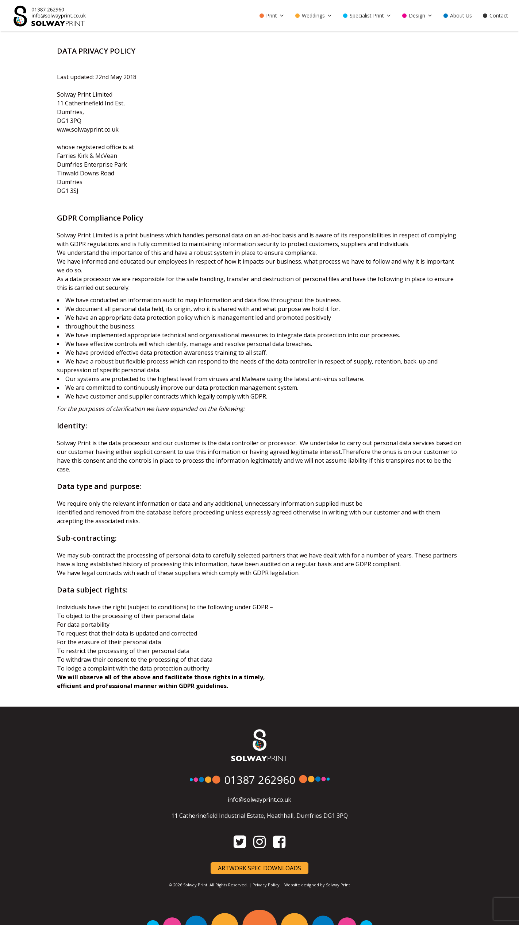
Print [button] (275, 15)
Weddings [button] (317, 15)
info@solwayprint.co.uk (259, 800)
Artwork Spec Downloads (259, 868)
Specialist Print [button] (370, 15)
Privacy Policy (266, 884)
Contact (498, 15)
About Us (461, 15)
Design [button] (420, 15)
